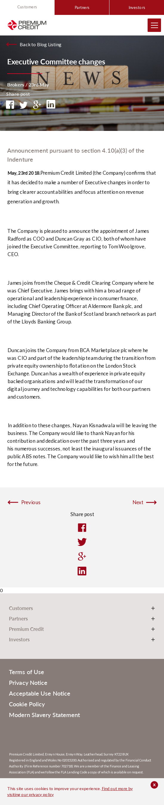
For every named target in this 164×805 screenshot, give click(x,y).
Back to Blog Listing (40, 44)
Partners (82, 7)
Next (137, 502)
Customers (27, 6)
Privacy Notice (28, 682)
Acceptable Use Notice (39, 693)
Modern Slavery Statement (44, 714)
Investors (136, 7)
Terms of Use (26, 671)
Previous (31, 502)
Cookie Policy (27, 704)
